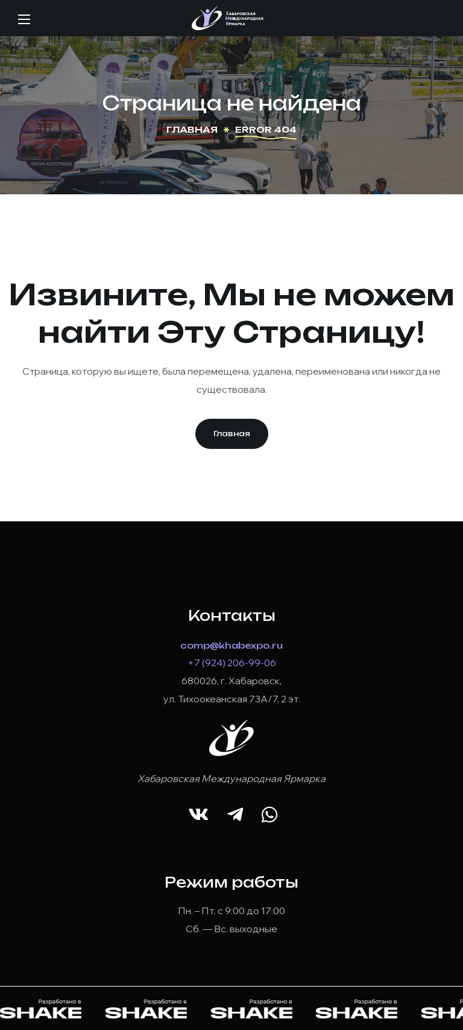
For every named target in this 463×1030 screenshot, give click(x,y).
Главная (192, 129)
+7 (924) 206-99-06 (231, 662)
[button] (231, 434)
